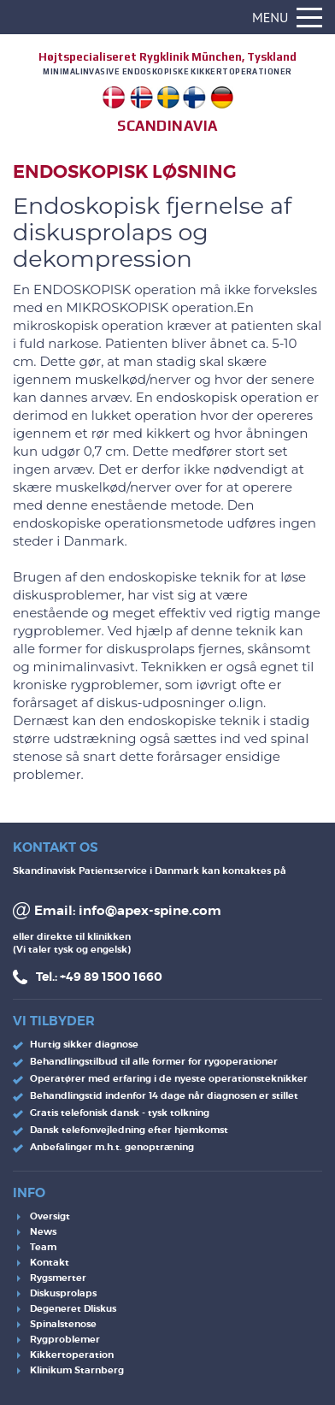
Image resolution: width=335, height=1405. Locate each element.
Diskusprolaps (63, 1293)
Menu (287, 17)
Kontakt (49, 1262)
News (43, 1231)
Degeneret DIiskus (73, 1308)
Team (43, 1247)
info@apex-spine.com (150, 910)
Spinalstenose (63, 1324)
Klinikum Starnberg (77, 1370)
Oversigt (50, 1216)
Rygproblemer (65, 1339)
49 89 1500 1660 (114, 976)
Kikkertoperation (72, 1355)
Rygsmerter (58, 1278)
